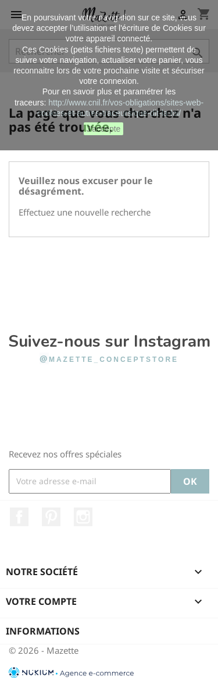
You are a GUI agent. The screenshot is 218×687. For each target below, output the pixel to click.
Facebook (19, 517)
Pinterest (51, 517)
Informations (43, 631)
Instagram (83, 517)
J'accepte (104, 128)
